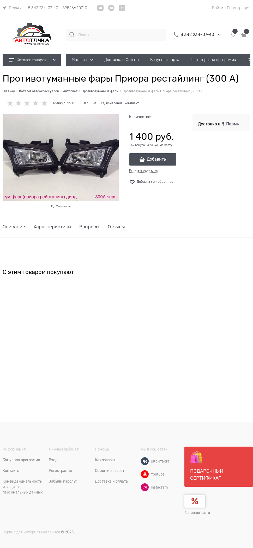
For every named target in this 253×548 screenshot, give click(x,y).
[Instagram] (122, 10)
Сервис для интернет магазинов (31, 532)
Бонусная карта (197, 513)
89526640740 (74, 8)
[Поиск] (72, 34)
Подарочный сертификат (206, 466)
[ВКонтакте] (145, 461)
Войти (217, 8)
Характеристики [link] (52, 226)
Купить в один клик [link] (143, 170)
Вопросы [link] (89, 226)
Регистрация (238, 8)
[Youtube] (145, 474)
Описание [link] (14, 226)
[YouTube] (111, 10)
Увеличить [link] (63, 206)
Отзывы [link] (116, 226)
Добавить (156, 159)
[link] (12, 8)
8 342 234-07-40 (43, 8)
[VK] (100, 10)
